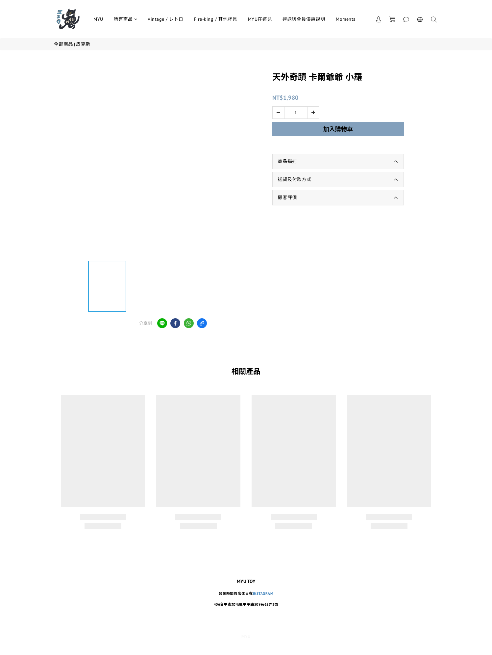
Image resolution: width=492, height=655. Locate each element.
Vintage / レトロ (166, 19)
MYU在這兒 (260, 19)
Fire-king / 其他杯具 (215, 19)
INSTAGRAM (263, 593)
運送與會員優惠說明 (304, 19)
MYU (98, 19)
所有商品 (125, 19)
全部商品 (63, 44)
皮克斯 (83, 44)
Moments (346, 19)
